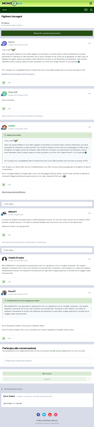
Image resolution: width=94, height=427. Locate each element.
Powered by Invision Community (47, 423)
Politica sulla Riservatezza (47, 420)
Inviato (18, 45)
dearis (6, 23)
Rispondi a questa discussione (47, 33)
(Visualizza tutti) (46, 396)
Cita (9, 83)
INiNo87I (12, 212)
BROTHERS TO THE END (13, 403)
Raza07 (12, 291)
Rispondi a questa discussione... (19, 361)
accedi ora (54, 351)
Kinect (20, 25)
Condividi (47, 373)
